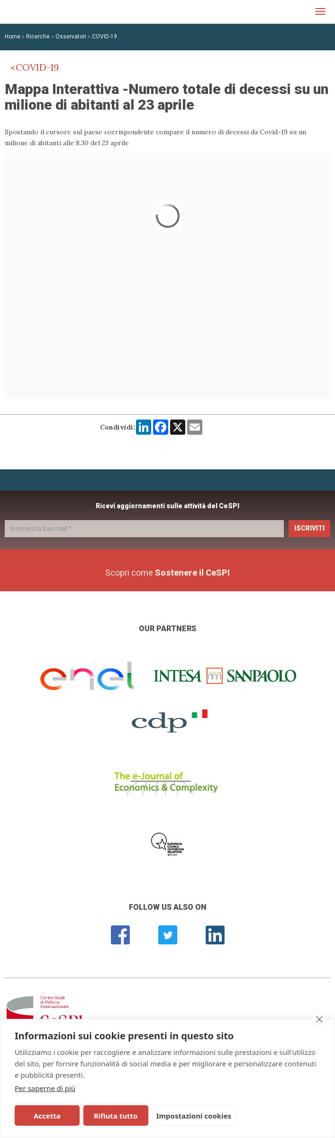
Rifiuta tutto (112, 1115)
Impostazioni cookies (189, 1115)
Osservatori (70, 36)
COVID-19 (104, 36)
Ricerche (38, 36)
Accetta (46, 1115)
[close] (319, 1019)
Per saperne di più (45, 1088)
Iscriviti (309, 528)
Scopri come (167, 573)
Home (12, 36)
